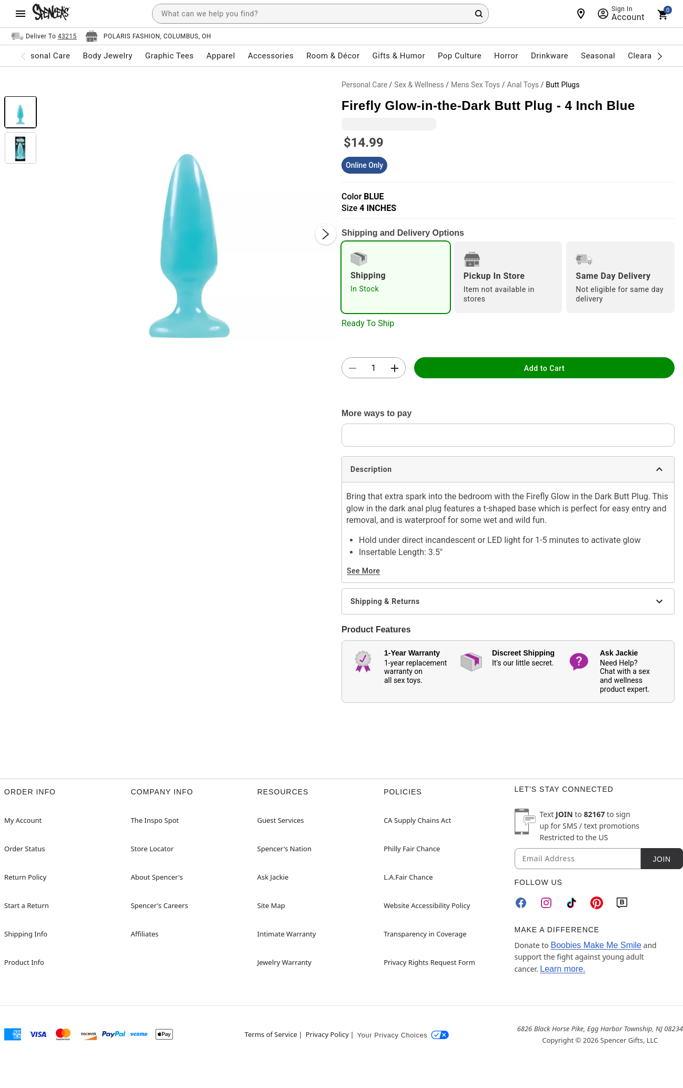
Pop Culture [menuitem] (459, 56)
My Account (23, 820)
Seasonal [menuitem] (598, 56)
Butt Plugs (562, 84)
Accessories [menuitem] (271, 56)
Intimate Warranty (286, 934)
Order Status (24, 848)
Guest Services (280, 820)
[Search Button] (478, 13)
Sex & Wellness (419, 84)
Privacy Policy (327, 1034)
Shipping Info (25, 934)
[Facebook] (521, 902)
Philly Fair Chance (412, 848)
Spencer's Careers (159, 905)
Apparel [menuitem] (220, 56)
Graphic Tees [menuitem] (169, 56)
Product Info (24, 962)
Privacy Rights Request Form (429, 962)
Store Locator (152, 848)
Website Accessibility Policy (427, 905)
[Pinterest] (596, 902)
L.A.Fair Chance (408, 877)
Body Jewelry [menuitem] (107, 56)
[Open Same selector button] (44, 36)
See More (363, 571)
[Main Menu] (20, 13)
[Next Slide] (325, 234)
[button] (189, 223)
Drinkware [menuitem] (549, 56)
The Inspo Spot (154, 820)
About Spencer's (156, 877)
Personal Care (364, 84)
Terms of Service (271, 1034)
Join (661, 859)
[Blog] (622, 902)
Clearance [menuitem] (646, 56)
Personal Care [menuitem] (44, 56)
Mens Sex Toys (475, 84)
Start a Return (26, 905)
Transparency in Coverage (425, 934)
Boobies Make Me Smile (595, 945)
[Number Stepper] (373, 368)
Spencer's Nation (284, 848)
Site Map (271, 905)
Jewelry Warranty (284, 962)
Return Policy (25, 877)
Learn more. (562, 968)
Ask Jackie (273, 877)
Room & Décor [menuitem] (332, 56)
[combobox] (320, 13)
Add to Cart (544, 368)
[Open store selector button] (148, 36)
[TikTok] (571, 902)
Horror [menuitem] (506, 56)
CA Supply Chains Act (417, 820)
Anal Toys (523, 84)
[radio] (395, 277)
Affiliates (144, 934)
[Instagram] (546, 902)
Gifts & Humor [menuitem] (398, 56)
